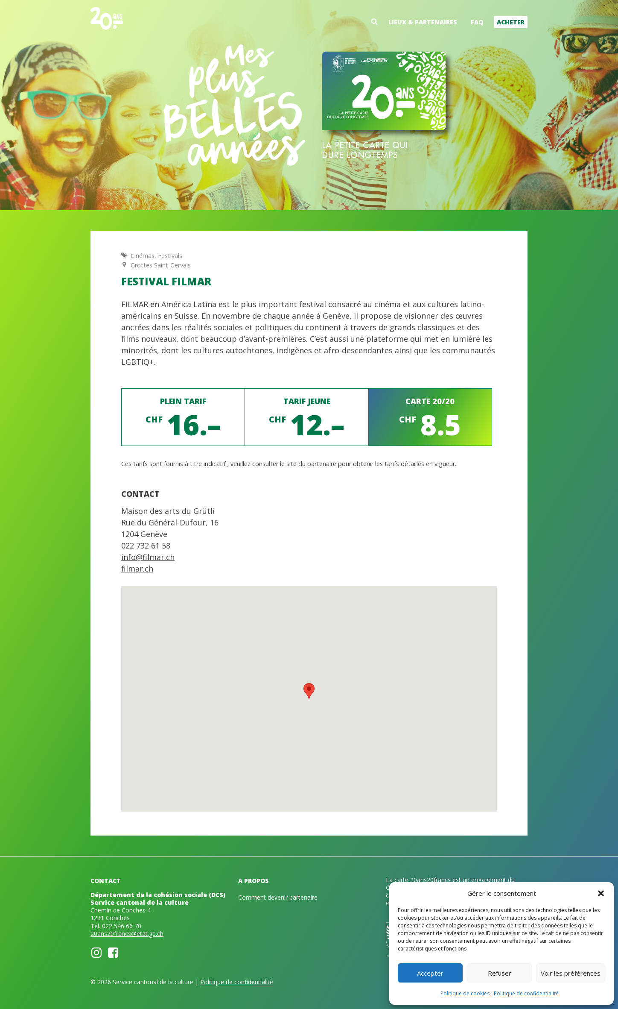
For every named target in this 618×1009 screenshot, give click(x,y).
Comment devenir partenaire (278, 897)
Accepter (430, 973)
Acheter (511, 22)
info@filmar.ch (148, 557)
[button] (601, 893)
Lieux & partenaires (422, 22)
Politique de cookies (465, 993)
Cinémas (142, 256)
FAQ (477, 22)
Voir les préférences (571, 973)
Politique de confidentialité (526, 993)
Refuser (499, 973)
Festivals (170, 256)
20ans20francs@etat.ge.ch (126, 934)
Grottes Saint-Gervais (161, 265)
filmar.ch (137, 568)
